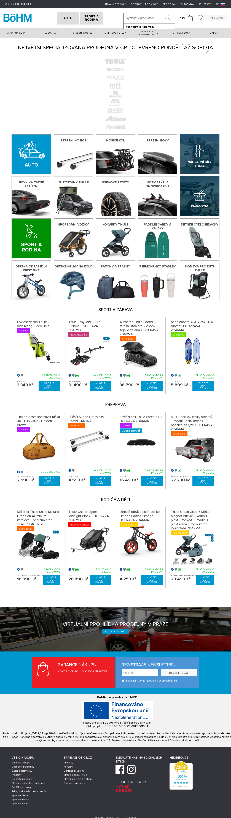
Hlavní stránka (115, 4)
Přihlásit (218, 17)
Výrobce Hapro (20, 802)
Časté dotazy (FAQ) (22, 769)
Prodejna (169, 4)
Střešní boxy (181, 32)
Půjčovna (187, 4)
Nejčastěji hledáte (22, 777)
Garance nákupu (21, 761)
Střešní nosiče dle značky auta (29, 781)
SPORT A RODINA (97, 18)
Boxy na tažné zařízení (31, 183)
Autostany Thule (73, 181)
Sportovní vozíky (73, 223)
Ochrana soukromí (74, 769)
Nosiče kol (115, 139)
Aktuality (68, 761)
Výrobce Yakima (20, 798)
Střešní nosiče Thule (75, 773)
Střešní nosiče (82, 32)
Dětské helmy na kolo (73, 265)
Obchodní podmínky (144, 4)
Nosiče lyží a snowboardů (148, 31)
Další (214, 32)
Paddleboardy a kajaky (157, 225)
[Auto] (31, 153)
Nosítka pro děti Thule (199, 267)
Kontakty (204, 4)
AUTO (62, 18)
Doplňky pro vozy (21, 785)
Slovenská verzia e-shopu (78, 777)
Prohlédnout (115, 630)
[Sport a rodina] (31, 237)
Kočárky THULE (115, 223)
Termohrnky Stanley (157, 265)
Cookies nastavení (74, 781)
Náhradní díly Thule (199, 163)
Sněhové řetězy (115, 32)
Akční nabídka (16, 32)
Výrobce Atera (20, 794)
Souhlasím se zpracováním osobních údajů (149, 679)
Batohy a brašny (115, 265)
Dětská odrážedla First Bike (31, 267)
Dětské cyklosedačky (199, 223)
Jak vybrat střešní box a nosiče (29, 790)
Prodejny (17, 773)
